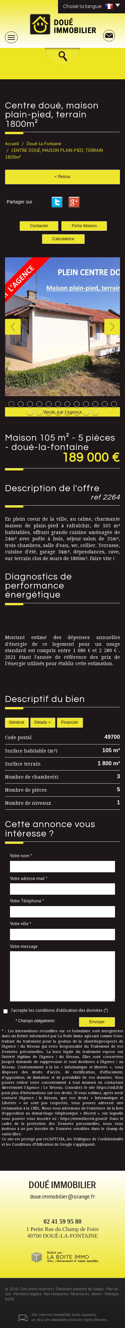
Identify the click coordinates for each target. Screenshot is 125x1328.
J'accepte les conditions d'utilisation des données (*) (59, 1010)
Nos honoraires (56, 1294)
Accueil (12, 144)
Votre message (24, 946)
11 (105, 404)
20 (95, 412)
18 (77, 412)
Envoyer (97, 1022)
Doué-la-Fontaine (44, 144)
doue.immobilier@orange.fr (62, 1196)
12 (114, 404)
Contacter (39, 226)
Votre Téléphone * (27, 901)
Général (16, 722)
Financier (69, 722)
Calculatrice (63, 239)
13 (30, 412)
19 (86, 412)
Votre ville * (20, 923)
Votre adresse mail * (28, 878)
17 (67, 412)
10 (95, 404)
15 (49, 412)
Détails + (42, 722)
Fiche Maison (84, 226)
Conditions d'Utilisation (32, 1144)
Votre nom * (21, 856)
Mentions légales (27, 1294)
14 (39, 412)
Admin (97, 1294)
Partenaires (80, 1294)
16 (58, 412)
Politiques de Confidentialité (98, 1139)
